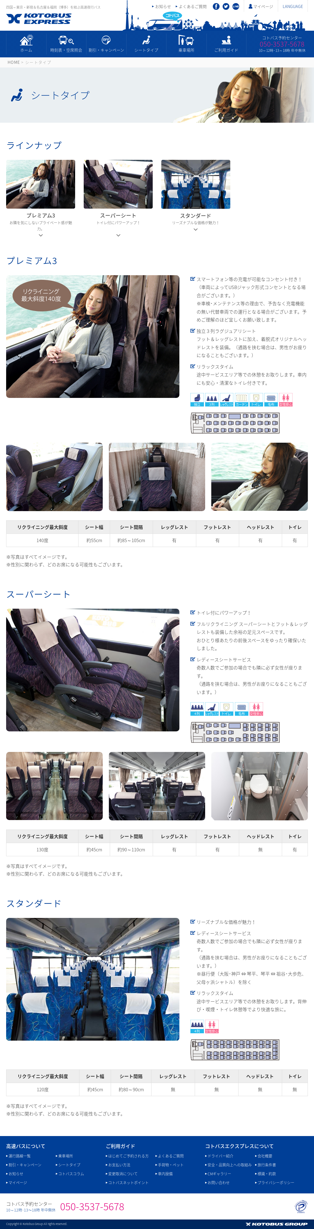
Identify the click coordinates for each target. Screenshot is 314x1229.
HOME (14, 62)
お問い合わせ (219, 1182)
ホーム (26, 50)
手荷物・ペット (171, 1165)
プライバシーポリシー (276, 1182)
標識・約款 (267, 1174)
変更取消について (123, 1174)
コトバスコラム (71, 1174)
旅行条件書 (267, 1165)
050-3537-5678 (282, 44)
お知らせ (163, 6)
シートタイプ (146, 50)
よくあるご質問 (193, 6)
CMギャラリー (219, 1174)
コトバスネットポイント (128, 1182)
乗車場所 (186, 50)
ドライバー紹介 (220, 1156)
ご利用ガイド (226, 50)
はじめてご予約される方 (128, 1156)
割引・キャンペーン (106, 50)
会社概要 (265, 1156)
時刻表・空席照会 (66, 50)
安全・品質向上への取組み (230, 1165)
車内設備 (165, 1174)
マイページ (263, 6)
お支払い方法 (119, 1165)
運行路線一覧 (20, 1156)
